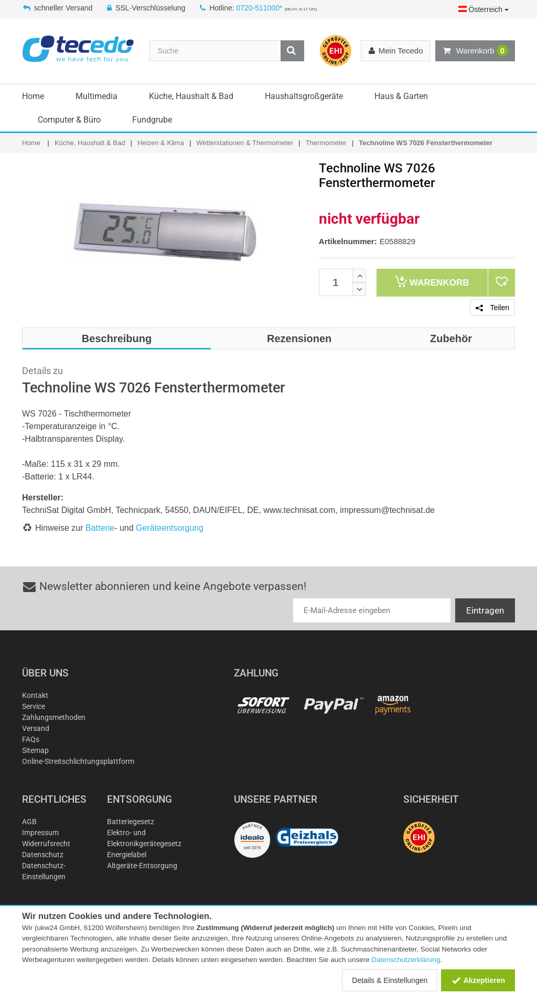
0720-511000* (260, 8)
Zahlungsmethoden (53, 717)
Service (33, 706)
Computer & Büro (69, 120)
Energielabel (126, 854)
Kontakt (35, 695)
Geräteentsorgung (169, 527)
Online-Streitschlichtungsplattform (78, 761)
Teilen (492, 307)
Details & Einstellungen (389, 980)
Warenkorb (475, 51)
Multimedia (96, 96)
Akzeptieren (478, 980)
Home (33, 96)
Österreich (483, 9)
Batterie (99, 527)
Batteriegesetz (130, 821)
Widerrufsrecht (46, 843)
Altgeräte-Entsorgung (142, 865)
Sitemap (35, 750)
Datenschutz (42, 854)
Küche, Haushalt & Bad (191, 96)
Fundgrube (152, 120)
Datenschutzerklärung (405, 960)
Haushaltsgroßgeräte (304, 96)
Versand (35, 728)
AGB (29, 821)
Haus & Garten (401, 96)
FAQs (30, 739)
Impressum (40, 832)
